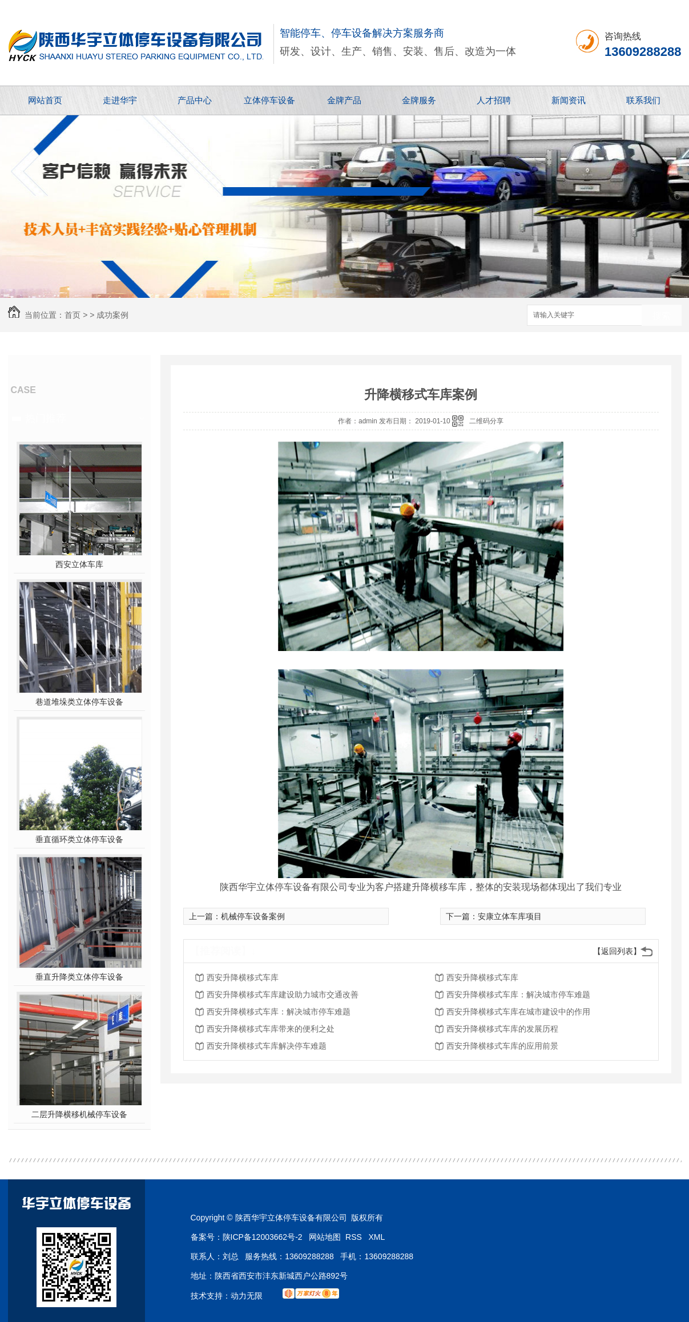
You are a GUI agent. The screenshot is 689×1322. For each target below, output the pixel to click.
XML (377, 1237)
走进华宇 (120, 100)
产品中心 (195, 100)
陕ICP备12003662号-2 (263, 1237)
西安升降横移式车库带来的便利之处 (271, 1028)
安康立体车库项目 (510, 916)
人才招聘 (494, 100)
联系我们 (643, 100)
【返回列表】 (617, 951)
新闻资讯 (568, 100)
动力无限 (247, 1295)
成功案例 (112, 315)
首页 (72, 315)
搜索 (661, 316)
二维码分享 (486, 421)
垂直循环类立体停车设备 (79, 839)
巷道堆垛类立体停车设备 (79, 701)
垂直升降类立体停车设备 (79, 976)
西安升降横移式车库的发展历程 (502, 1028)
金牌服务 (419, 100)
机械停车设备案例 (253, 916)
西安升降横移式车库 (243, 977)
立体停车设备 (269, 100)
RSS (354, 1237)
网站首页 (45, 100)
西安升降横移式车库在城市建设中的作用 (518, 1011)
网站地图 (325, 1237)
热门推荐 (45, 418)
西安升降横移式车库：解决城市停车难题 (518, 994)
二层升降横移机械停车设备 (79, 1114)
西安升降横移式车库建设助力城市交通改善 (282, 994)
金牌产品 (344, 100)
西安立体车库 (79, 564)
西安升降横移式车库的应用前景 (502, 1045)
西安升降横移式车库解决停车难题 (267, 1045)
